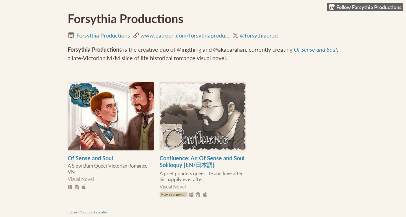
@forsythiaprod (259, 35)
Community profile (93, 212)
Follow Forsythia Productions (365, 7)
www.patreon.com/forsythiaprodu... (184, 35)
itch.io (72, 212)
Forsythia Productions (103, 35)
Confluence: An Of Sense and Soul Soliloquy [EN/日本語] (202, 161)
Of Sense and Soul (315, 49)
